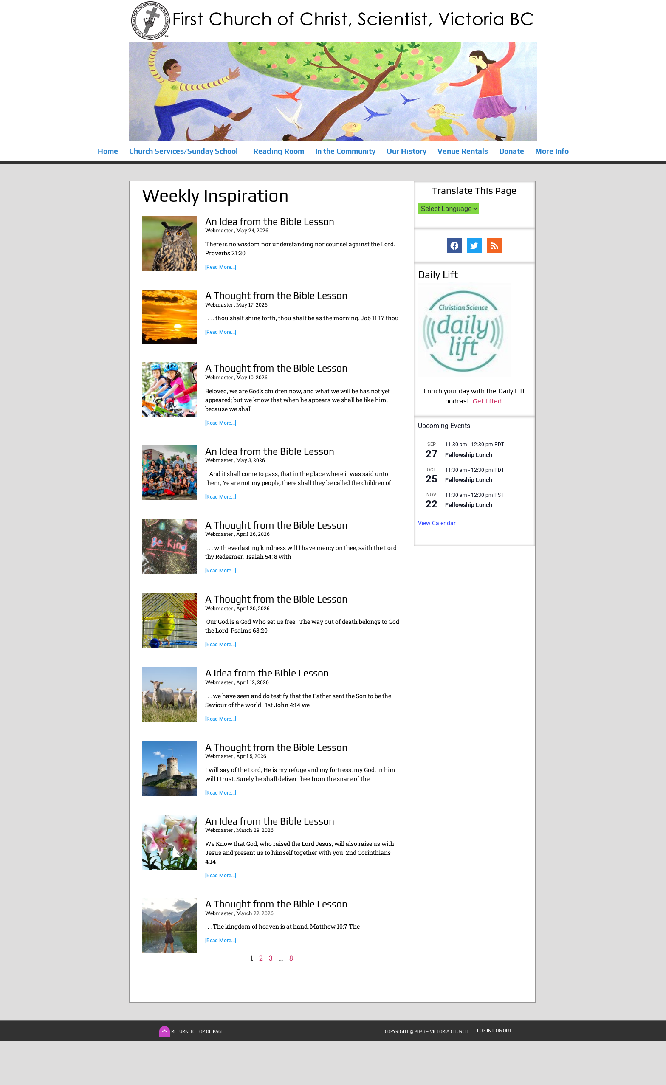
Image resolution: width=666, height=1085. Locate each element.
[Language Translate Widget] (448, 208)
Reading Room (278, 151)
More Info (552, 151)
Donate (511, 151)
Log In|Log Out (494, 1030)
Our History (406, 151)
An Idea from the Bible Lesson (269, 221)
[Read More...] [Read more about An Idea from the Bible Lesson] (220, 267)
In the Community (345, 151)
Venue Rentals (462, 151)
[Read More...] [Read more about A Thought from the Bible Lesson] (220, 332)
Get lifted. (488, 401)
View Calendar (437, 523)
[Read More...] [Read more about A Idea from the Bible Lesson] (220, 719)
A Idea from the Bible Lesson (267, 673)
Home (108, 151)
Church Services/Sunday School (185, 151)
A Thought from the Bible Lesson (276, 295)
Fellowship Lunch (468, 454)
